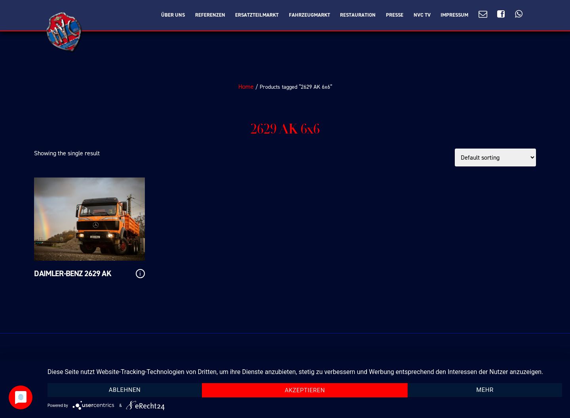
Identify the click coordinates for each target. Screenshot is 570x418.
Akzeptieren (305, 390)
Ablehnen (125, 389)
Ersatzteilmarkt (257, 15)
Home (246, 86)
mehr (485, 389)
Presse (394, 15)
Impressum (454, 15)
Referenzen (210, 15)
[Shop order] (495, 157)
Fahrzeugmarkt (309, 15)
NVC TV (422, 15)
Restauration (358, 15)
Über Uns (173, 15)
